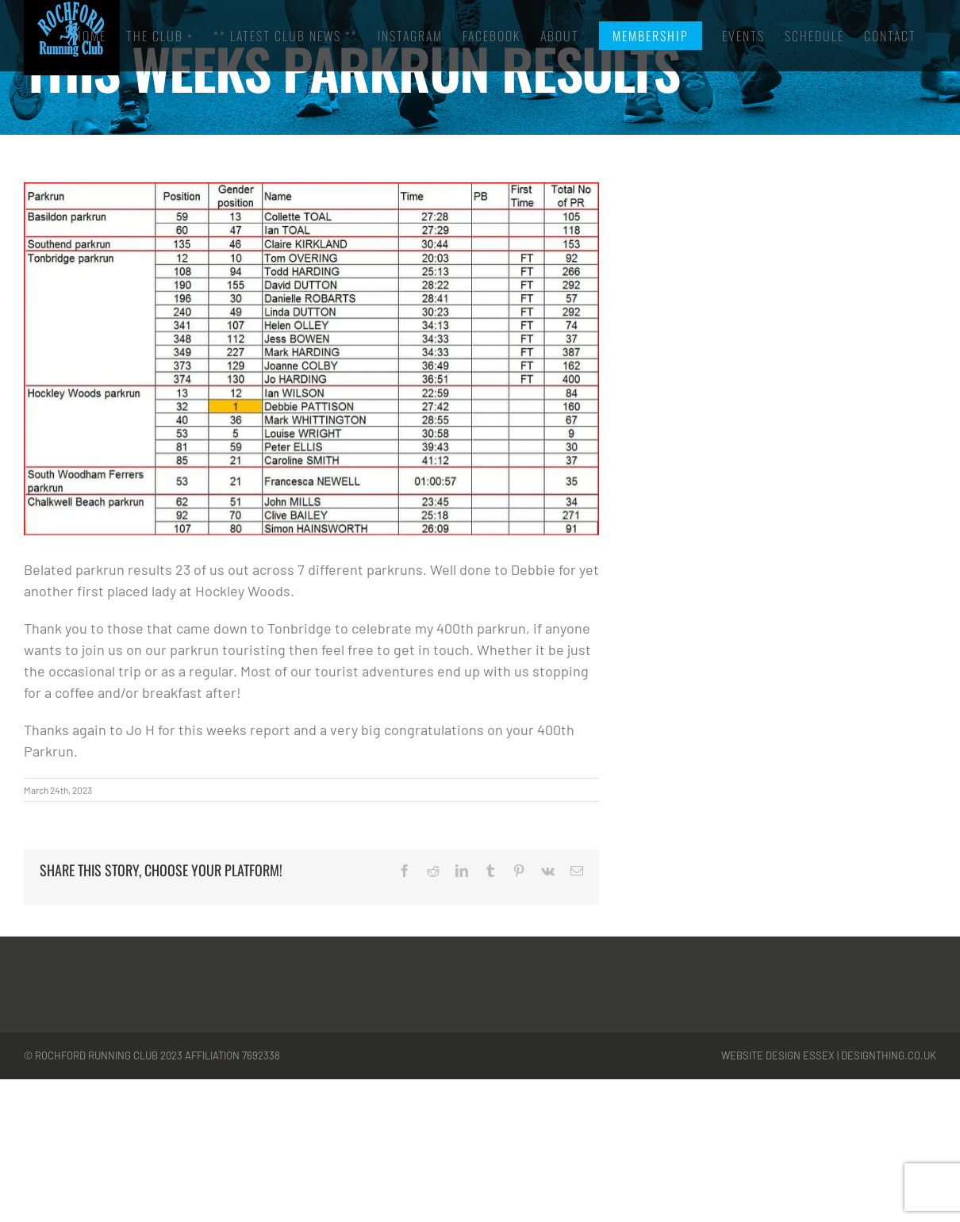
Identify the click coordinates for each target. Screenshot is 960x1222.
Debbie (533, 569)
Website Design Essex (778, 1055)
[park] (311, 358)
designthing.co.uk (888, 1055)
